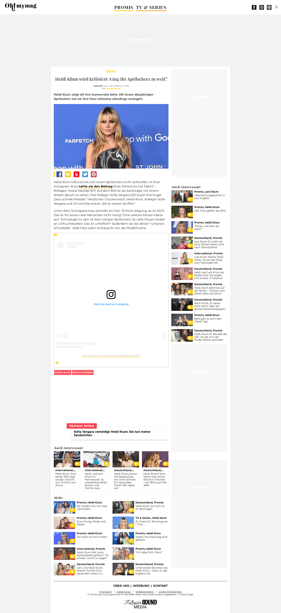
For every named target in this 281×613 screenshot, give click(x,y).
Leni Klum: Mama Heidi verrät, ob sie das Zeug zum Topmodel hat (208, 260)
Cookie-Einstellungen (170, 591)
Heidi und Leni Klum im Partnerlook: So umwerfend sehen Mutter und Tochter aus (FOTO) (96, 482)
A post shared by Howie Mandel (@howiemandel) (111, 355)
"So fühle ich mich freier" (92, 537)
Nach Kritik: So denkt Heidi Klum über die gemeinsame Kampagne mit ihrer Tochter (209, 307)
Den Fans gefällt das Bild (209, 210)
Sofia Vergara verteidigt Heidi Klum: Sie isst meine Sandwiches (112, 433)
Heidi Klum (63, 372)
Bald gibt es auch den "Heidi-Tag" (208, 320)
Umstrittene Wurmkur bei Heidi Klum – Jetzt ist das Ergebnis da (151, 570)
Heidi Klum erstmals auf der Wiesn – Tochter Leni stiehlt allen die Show (209, 290)
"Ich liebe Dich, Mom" (148, 552)
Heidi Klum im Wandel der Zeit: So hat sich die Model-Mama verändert (210, 337)
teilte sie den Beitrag (96, 186)
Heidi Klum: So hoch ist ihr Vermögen (150, 507)
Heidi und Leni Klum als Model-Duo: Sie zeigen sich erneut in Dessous (209, 275)
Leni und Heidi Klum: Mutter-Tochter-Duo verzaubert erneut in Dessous (90, 572)
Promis (110, 71)
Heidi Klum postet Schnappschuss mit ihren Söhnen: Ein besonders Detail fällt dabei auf (125, 481)
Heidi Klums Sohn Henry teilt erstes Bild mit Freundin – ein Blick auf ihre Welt (155, 479)
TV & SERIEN (151, 7)
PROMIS (123, 7)
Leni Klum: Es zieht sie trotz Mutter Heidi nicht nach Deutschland (209, 244)
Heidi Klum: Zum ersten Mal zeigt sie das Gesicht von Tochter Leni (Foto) (65, 479)
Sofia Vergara (83, 372)
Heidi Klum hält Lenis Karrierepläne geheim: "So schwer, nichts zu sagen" (93, 555)
